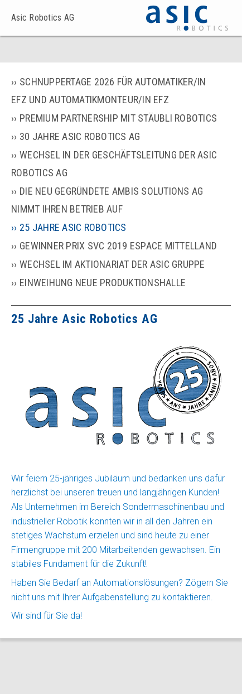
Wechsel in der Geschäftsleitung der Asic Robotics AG (114, 164)
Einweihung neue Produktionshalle (103, 282)
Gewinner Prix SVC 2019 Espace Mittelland (118, 246)
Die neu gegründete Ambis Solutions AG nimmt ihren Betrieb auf (107, 200)
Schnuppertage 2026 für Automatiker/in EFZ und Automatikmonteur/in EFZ (108, 90)
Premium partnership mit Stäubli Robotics (118, 118)
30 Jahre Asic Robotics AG (80, 136)
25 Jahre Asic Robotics (73, 227)
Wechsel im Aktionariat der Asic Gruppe (112, 264)
